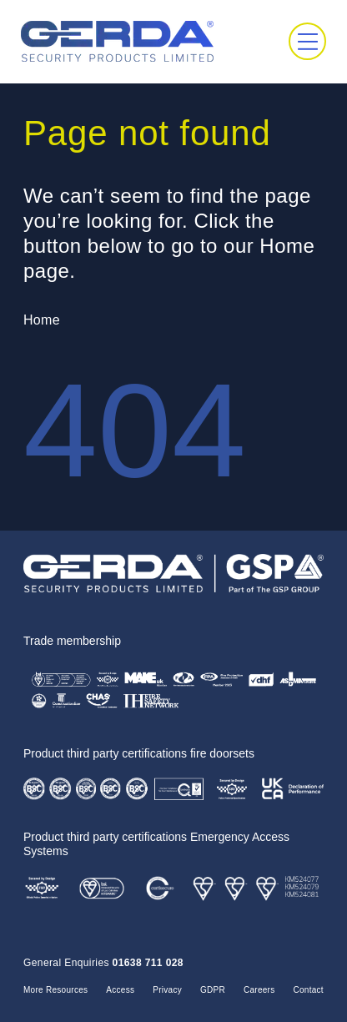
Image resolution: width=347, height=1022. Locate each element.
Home (41, 320)
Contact (309, 989)
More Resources (55, 989)
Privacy (167, 989)
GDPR (212, 989)
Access (120, 989)
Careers (259, 989)
